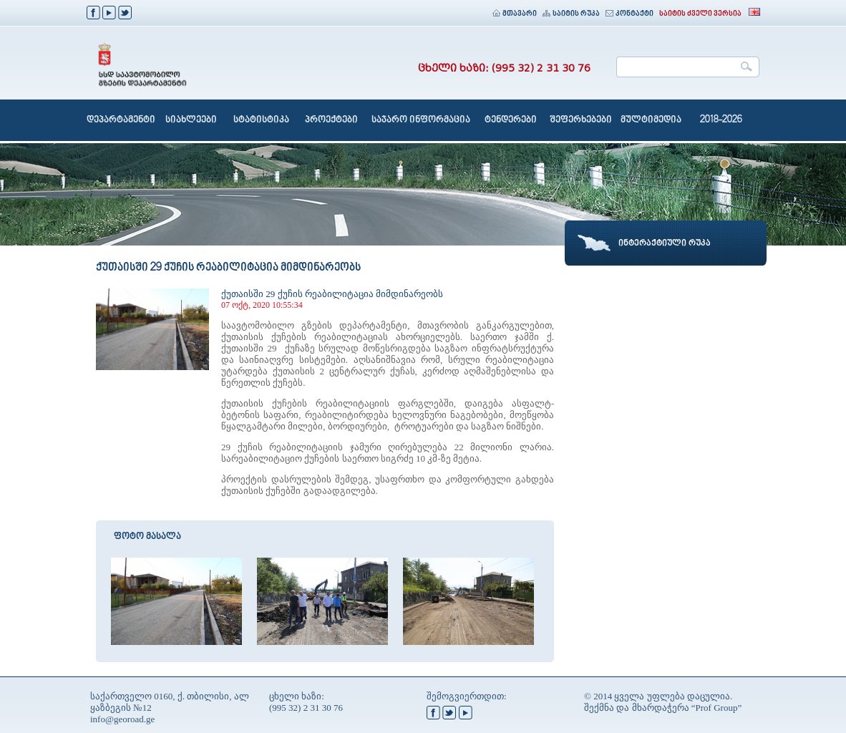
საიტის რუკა (571, 14)
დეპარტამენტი (121, 120)
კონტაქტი (629, 14)
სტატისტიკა (261, 120)
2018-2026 (721, 120)
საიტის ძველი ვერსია (700, 14)
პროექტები (331, 120)
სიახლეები (191, 120)
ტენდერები (511, 120)
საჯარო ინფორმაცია (420, 120)
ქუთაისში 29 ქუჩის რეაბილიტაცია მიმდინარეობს (332, 293)
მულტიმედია (651, 120)
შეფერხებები (581, 120)
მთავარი (514, 14)
